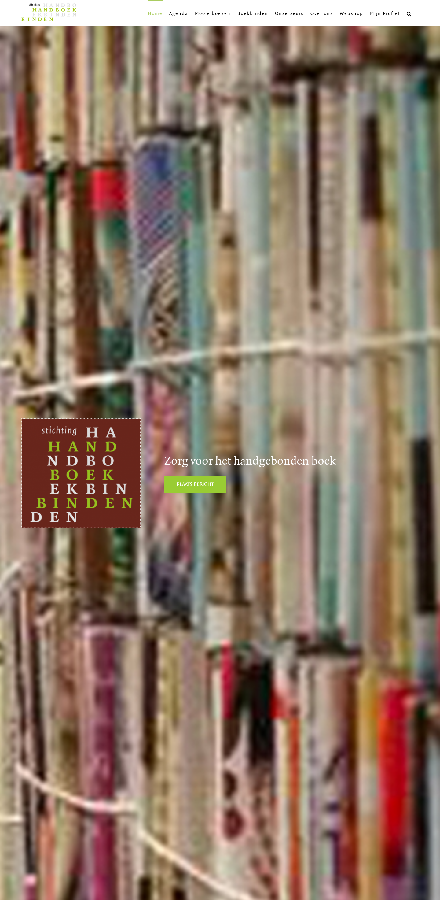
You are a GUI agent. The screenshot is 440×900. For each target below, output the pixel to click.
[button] (409, 13)
